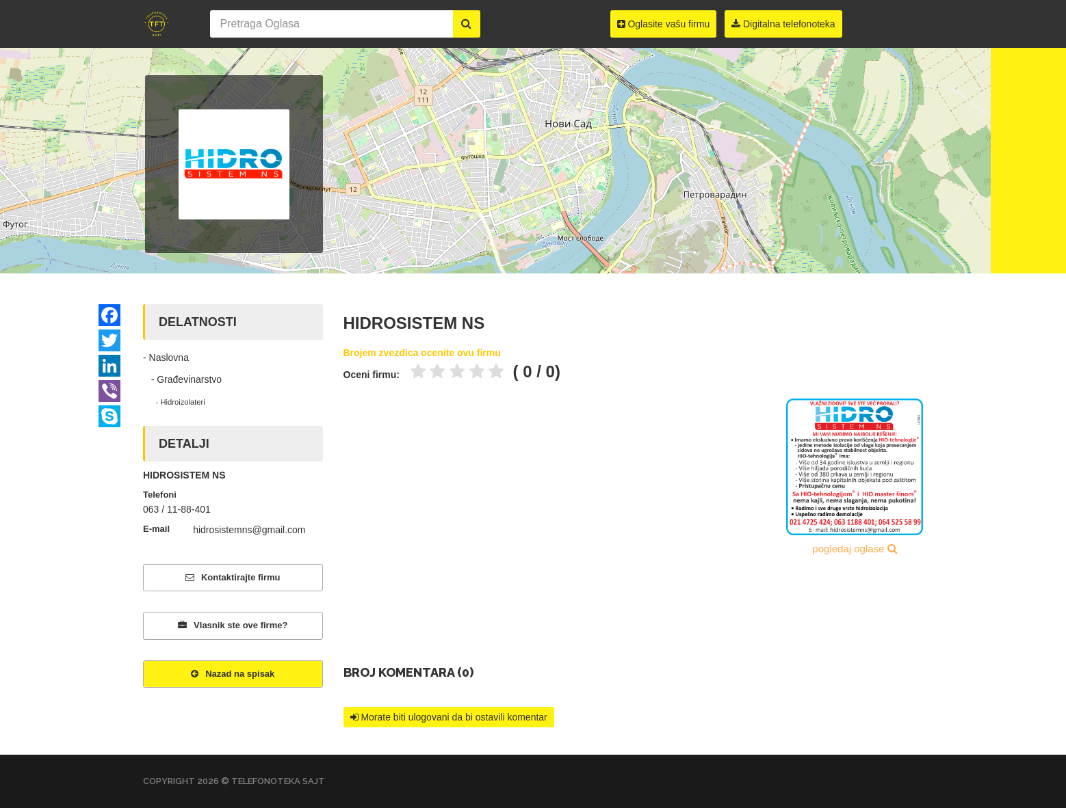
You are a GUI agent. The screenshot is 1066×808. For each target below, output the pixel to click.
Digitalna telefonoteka (783, 23)
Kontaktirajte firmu (233, 577)
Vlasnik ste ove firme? (232, 625)
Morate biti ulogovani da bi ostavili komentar (448, 717)
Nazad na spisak (232, 674)
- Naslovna (166, 357)
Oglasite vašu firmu (663, 23)
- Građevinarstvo (182, 379)
